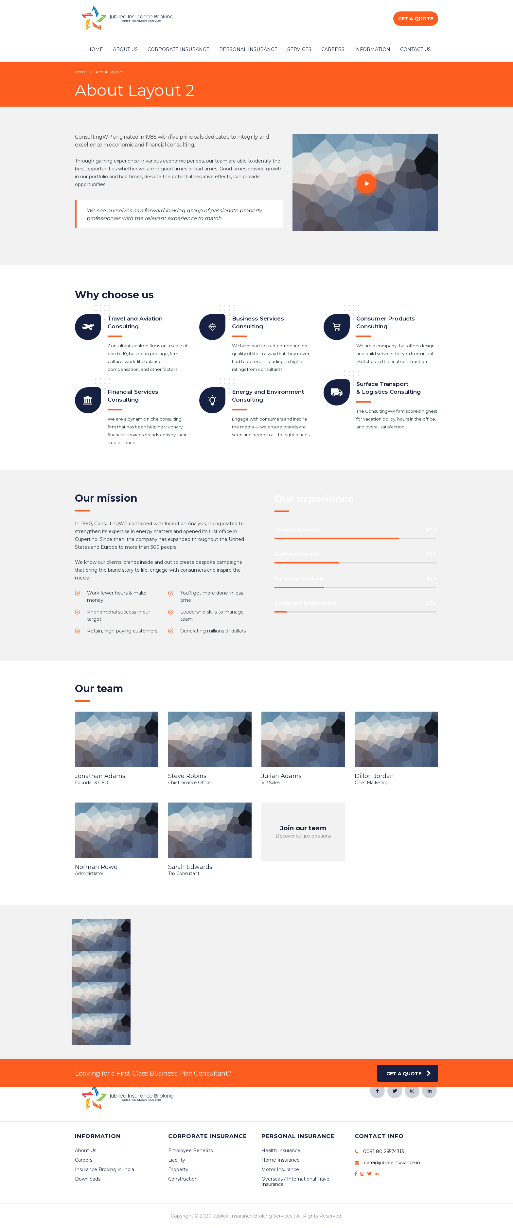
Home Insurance (280, 1160)
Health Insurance (280, 1150)
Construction (183, 1179)
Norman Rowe (96, 867)
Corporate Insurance (178, 49)
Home (95, 49)
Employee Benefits (190, 1150)
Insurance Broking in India (104, 1169)
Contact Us (415, 49)
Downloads (87, 1179)
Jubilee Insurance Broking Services (252, 1216)
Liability (176, 1160)
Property (178, 1169)
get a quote (408, 1073)
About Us (125, 49)
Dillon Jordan (374, 776)
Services (299, 49)
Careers (333, 49)
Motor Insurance (280, 1169)
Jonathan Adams (100, 776)
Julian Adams (281, 776)
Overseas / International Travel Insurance (295, 1181)
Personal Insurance (248, 49)
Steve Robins (187, 776)
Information (372, 49)
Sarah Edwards (190, 867)
